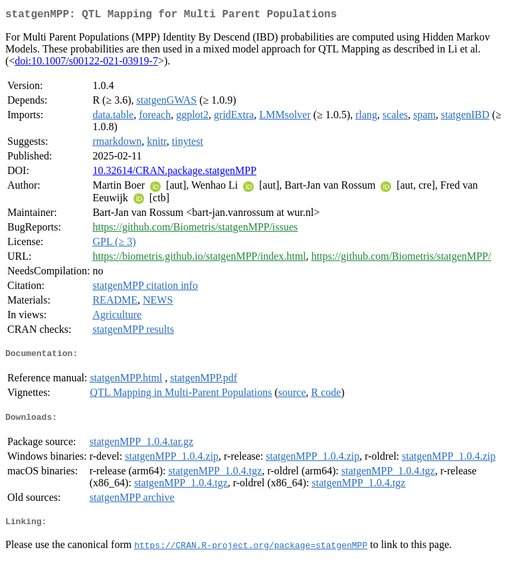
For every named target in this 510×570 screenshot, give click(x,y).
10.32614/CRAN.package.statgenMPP (174, 173)
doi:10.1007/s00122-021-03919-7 (86, 63)
